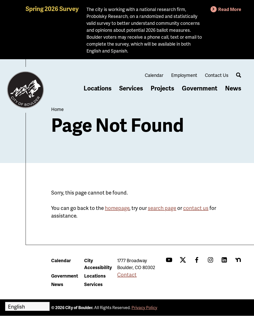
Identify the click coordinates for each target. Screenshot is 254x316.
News (233, 88)
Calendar (154, 75)
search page (162, 207)
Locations (98, 88)
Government (199, 88)
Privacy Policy (144, 307)
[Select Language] (27, 306)
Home (57, 109)
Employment (184, 75)
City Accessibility (98, 263)
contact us (195, 207)
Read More (229, 9)
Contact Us (216, 75)
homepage (117, 207)
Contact (127, 274)
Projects (162, 88)
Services (131, 88)
